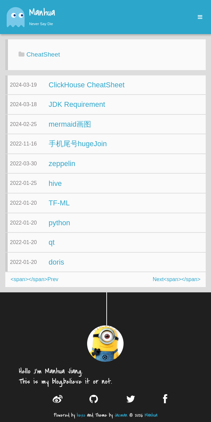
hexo (81, 415)
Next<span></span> (176, 279)
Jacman (121, 415)
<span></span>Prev (34, 279)
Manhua (42, 13)
